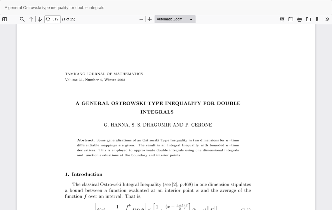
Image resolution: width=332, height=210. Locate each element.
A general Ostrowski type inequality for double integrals (54, 7)
